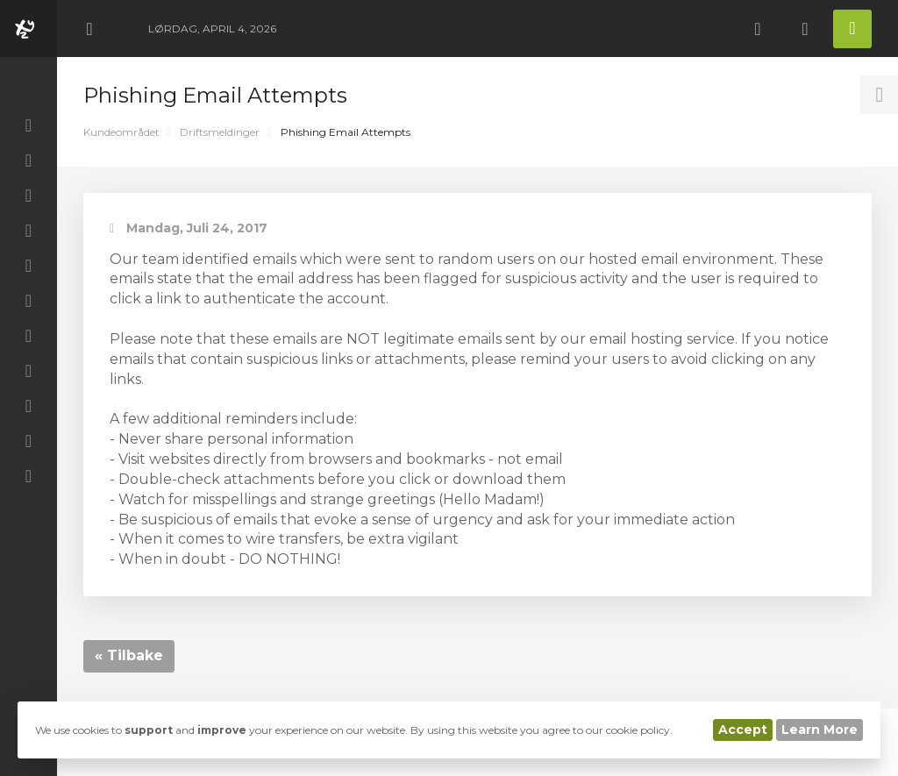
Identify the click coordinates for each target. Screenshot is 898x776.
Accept (742, 729)
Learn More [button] (819, 729)
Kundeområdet (121, 132)
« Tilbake (129, 655)
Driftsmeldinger (220, 132)
